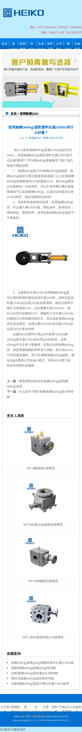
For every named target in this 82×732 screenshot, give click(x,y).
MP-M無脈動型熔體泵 (43, 581)
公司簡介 (59, 43)
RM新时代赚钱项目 (13, 729)
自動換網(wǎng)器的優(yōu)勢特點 (34, 673)
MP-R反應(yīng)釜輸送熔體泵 (43, 524)
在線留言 (77, 43)
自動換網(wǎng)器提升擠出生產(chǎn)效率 (40, 683)
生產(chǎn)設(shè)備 (41, 43)
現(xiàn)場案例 (32, 43)
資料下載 (50, 43)
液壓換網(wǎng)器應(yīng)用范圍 (33, 668)
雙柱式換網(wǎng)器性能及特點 (32, 678)
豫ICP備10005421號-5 (59, 720)
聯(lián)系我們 (68, 43)
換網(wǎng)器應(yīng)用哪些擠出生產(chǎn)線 (42, 663)
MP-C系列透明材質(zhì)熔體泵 (43, 637)
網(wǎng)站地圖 (20, 720)
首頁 (4, 43)
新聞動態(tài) (23, 43)
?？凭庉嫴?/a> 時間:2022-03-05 (44, 138)
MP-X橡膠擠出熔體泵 (41, 468)
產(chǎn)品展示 (13, 43)
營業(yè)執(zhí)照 (60, 716)
